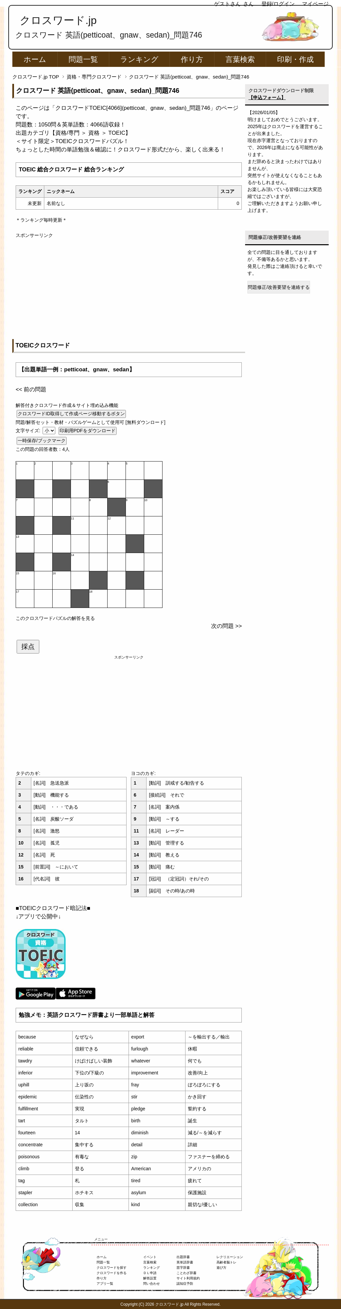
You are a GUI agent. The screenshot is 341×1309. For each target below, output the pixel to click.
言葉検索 (240, 59)
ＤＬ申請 (150, 1273)
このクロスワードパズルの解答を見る (55, 618)
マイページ (315, 4)
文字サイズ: (29, 430)
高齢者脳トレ (226, 1262)
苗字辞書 (183, 1267)
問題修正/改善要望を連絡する (279, 287)
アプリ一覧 (105, 1283)
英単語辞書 (184, 1262)
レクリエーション (229, 1257)
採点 (28, 646)
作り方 (192, 59)
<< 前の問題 (31, 389)
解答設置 (150, 1278)
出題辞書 (183, 1257)
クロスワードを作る (112, 1273)
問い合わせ (151, 1283)
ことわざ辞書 (186, 1273)
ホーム (35, 59)
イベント (150, 1257)
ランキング (139, 59)
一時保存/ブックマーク (42, 440)
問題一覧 (83, 59)
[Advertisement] (129, 285)
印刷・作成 (295, 59)
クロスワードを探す (112, 1267)
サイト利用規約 (188, 1278)
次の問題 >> (226, 626)
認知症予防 (184, 1283)
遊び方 (221, 1267)
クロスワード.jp (58, 20)
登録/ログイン (278, 4)
